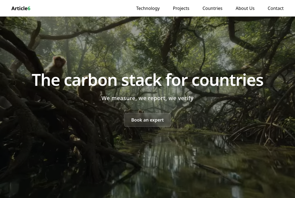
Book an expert (147, 120)
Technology (148, 8)
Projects (181, 8)
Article (21, 8)
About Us (245, 8)
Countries (213, 8)
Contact (276, 8)
